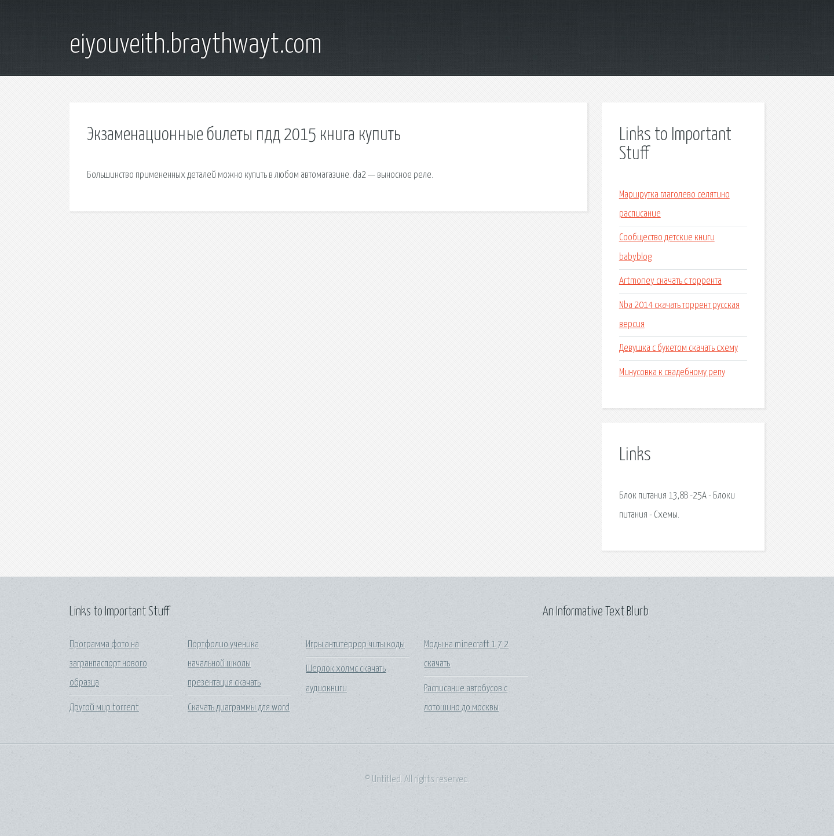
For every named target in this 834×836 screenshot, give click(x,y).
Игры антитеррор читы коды (355, 645)
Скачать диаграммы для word (239, 708)
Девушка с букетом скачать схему (678, 348)
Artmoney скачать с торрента (670, 281)
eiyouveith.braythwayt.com (196, 45)
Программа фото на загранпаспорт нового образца (108, 664)
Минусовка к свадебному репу (672, 372)
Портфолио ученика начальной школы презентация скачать (224, 664)
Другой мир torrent (104, 708)
